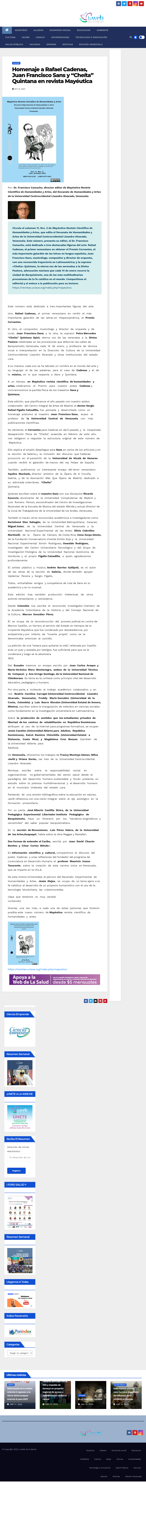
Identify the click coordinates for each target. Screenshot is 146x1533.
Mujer (25, 37)
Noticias (67, 44)
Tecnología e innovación (91, 37)
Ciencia (40, 37)
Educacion (83, 30)
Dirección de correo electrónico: (19, 1153)
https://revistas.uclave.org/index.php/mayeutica (37, 969)
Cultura (10, 37)
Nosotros (21, 30)
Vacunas (34, 44)
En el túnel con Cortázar (90, 1399)
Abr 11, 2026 (16, 1404)
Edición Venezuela (91, 44)
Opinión (51, 44)
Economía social (60, 30)
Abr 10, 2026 (51, 1404)
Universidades (60, 37)
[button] (131, 37)
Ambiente (102, 30)
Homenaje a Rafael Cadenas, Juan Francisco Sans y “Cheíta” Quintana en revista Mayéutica (52, 75)
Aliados (38, 30)
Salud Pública (14, 44)
